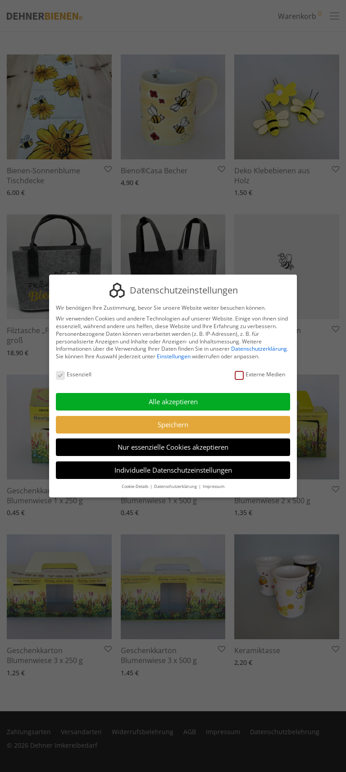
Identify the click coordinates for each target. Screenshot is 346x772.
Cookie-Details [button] (135, 486)
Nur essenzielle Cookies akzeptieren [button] (173, 446)
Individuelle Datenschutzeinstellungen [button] (173, 469)
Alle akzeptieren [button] (173, 401)
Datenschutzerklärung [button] (176, 486)
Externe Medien (260, 375)
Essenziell (73, 375)
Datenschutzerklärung (259, 349)
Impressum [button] (213, 486)
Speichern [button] (173, 424)
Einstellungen (174, 356)
